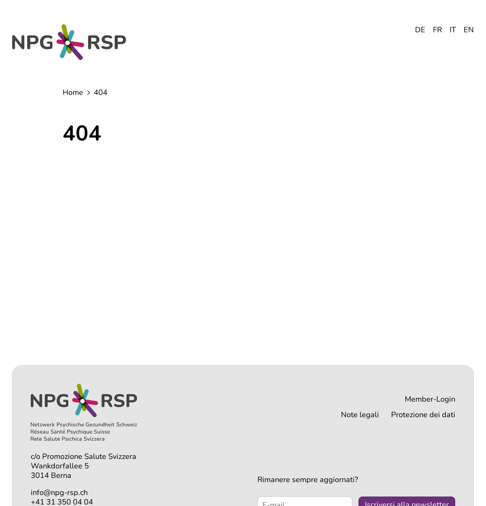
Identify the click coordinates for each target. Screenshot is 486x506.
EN (469, 30)
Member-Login (430, 399)
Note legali (360, 415)
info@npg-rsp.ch (59, 492)
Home (73, 92)
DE (420, 30)
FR (437, 30)
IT (453, 30)
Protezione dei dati (423, 415)
